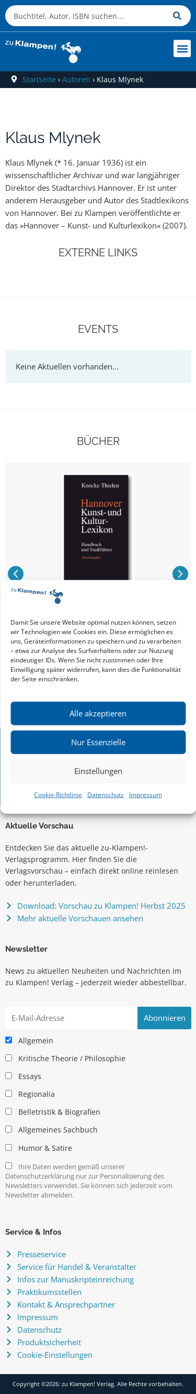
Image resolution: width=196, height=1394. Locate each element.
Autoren (76, 79)
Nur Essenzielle (98, 742)
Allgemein (29, 1041)
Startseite (39, 79)
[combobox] (86, 15)
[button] (182, 48)
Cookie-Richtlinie (58, 794)
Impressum (145, 794)
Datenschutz (105, 794)
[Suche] (179, 15)
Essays (23, 1076)
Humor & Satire (38, 1148)
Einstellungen (98, 771)
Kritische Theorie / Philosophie (65, 1058)
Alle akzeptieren (98, 713)
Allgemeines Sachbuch (51, 1130)
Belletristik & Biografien (52, 1112)
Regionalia (30, 1094)
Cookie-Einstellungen (55, 1354)
